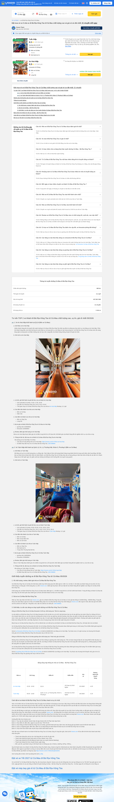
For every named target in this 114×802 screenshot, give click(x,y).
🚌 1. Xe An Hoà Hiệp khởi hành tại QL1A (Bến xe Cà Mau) (33, 93)
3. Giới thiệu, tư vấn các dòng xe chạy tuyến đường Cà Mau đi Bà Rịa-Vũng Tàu (39, 110)
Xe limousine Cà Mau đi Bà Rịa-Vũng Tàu (87, 244)
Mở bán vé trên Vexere (60, 3)
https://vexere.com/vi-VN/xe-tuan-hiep (51, 570)
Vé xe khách (15, 20)
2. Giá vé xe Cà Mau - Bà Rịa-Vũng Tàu (28, 108)
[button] (68, 126)
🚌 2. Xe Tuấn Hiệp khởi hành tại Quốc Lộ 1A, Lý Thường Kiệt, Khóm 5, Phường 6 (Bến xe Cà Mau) (45, 95)
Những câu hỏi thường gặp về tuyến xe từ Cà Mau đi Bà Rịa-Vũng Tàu (33, 98)
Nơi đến (41, 12)
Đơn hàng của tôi (47, 3)
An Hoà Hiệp (53, 406)
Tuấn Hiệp (52, 531)
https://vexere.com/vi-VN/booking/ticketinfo (48, 750)
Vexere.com (43, 585)
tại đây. (41, 754)
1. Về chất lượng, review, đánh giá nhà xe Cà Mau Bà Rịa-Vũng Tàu (36, 105)
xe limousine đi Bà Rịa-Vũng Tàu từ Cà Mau (28, 631)
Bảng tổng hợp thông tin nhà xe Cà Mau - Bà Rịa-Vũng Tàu (30, 112)
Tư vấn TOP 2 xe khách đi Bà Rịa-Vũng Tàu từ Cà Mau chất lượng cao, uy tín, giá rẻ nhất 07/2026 (41, 90)
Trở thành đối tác (74, 3)
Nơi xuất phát (21, 12)
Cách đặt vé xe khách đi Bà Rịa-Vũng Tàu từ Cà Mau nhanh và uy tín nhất (34, 115)
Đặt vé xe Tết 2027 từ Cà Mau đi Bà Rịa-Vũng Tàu (28, 117)
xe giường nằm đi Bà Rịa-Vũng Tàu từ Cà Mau (29, 651)
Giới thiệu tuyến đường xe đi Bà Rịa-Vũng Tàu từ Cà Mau (30, 103)
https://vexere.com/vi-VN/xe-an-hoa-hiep (53, 441)
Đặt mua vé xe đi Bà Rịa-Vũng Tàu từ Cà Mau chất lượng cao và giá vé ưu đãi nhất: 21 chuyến (47, 88)
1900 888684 (51, 443)
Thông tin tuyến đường (20, 100)
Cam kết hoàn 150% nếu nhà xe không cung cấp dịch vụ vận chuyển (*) (28, 3)
